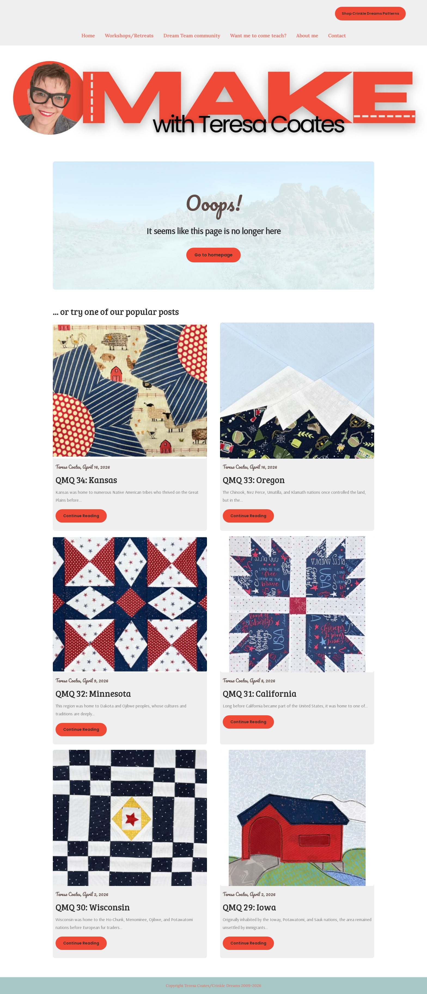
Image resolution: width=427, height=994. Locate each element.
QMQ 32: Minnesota (93, 693)
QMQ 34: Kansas (86, 480)
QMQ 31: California (260, 693)
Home (88, 35)
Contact (337, 35)
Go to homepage (213, 255)
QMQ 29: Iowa (249, 907)
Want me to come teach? (258, 35)
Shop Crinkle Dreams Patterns (370, 13)
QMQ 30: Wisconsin (93, 907)
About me (307, 35)
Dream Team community (191, 35)
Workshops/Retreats (129, 35)
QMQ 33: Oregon (254, 480)
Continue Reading (81, 516)
